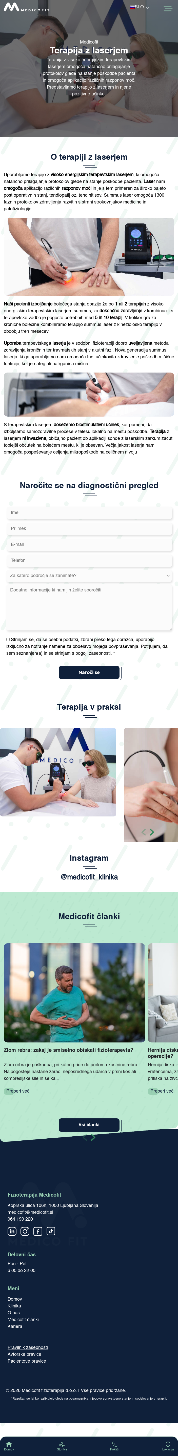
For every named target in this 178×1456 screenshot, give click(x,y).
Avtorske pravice (24, 1354)
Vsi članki (89, 1125)
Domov (15, 1299)
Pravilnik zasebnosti (28, 1347)
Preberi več (17, 1091)
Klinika (14, 1306)
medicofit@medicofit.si (30, 1212)
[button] (151, 831)
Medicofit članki (23, 1320)
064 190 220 (20, 1219)
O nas (14, 1313)
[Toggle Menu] (168, 9)
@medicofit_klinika (89, 877)
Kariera (15, 1326)
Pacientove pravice (27, 1361)
